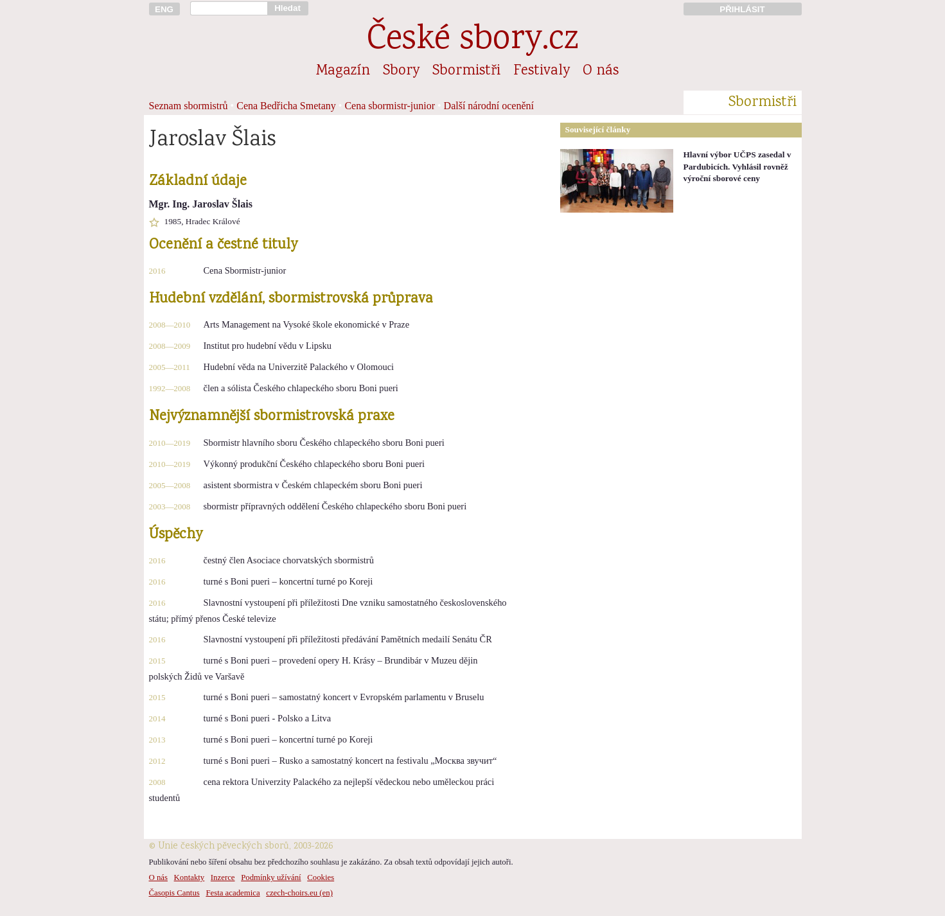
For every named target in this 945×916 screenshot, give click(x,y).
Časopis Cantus (174, 892)
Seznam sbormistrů (188, 105)
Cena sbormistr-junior (389, 105)
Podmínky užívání (271, 877)
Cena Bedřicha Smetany (286, 105)
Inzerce (223, 877)
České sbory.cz (472, 40)
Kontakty (189, 877)
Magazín (343, 71)
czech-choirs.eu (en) (299, 892)
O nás (601, 71)
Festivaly (541, 71)
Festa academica (233, 892)
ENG (164, 9)
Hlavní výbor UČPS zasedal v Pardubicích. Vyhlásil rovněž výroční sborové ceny (737, 166)
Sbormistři (466, 71)
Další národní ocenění (489, 105)
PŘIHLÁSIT (742, 9)
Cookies (320, 877)
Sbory (401, 71)
